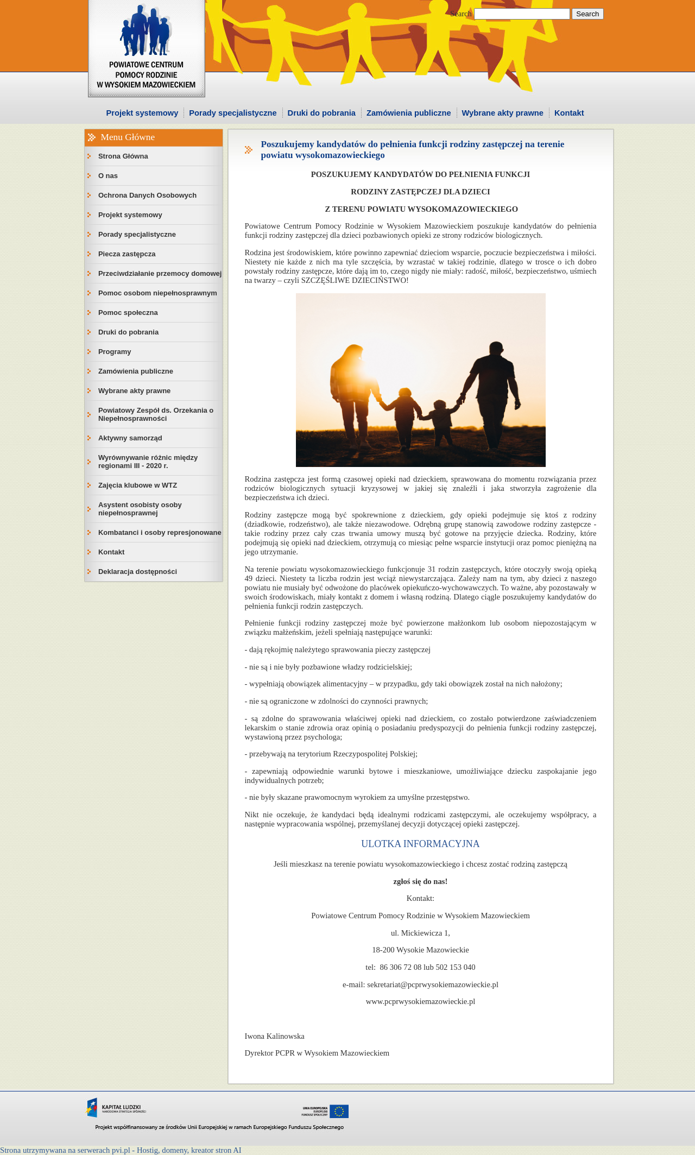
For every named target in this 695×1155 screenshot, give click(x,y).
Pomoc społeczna (128, 312)
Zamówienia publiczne (409, 113)
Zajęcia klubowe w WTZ (137, 485)
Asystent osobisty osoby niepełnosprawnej (140, 509)
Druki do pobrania (322, 113)
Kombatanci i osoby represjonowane (160, 532)
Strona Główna (123, 156)
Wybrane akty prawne (503, 113)
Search (461, 13)
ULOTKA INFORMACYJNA (420, 843)
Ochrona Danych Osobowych (147, 195)
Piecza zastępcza (127, 254)
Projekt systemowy (142, 113)
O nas (108, 176)
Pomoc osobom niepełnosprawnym (157, 293)
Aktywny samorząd (130, 438)
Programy (114, 352)
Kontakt (569, 113)
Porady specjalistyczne (232, 113)
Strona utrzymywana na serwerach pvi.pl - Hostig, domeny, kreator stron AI (121, 1150)
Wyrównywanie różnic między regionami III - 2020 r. (148, 461)
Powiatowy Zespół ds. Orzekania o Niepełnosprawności (155, 414)
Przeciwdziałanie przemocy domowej (160, 273)
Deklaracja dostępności (137, 571)
